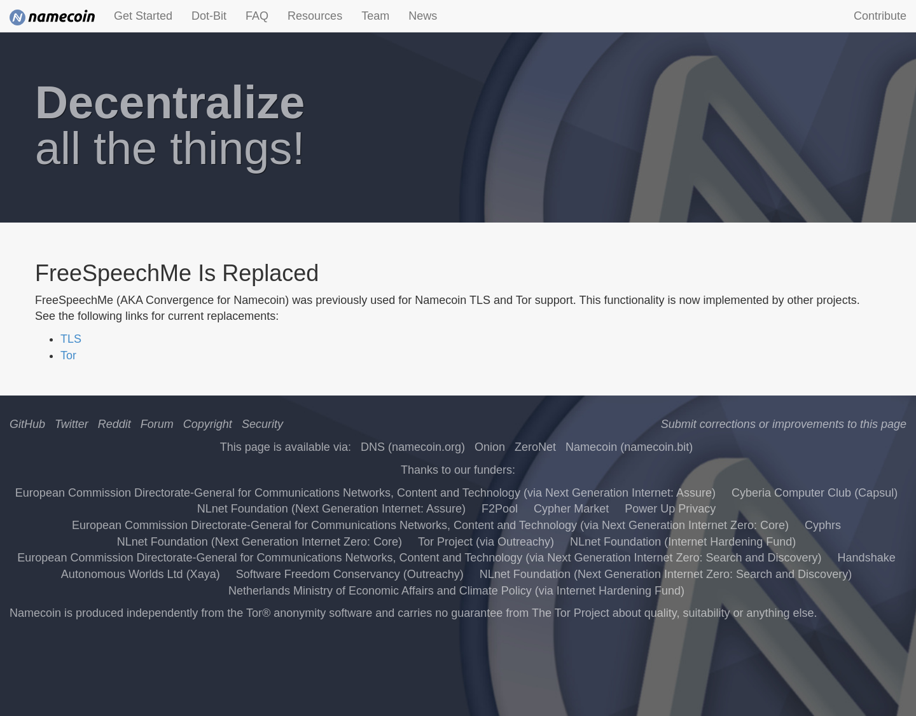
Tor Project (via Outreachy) (486, 541)
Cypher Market (571, 508)
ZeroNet (535, 447)
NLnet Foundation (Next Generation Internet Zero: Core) (259, 541)
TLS (70, 339)
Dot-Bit (208, 16)
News (422, 16)
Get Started (143, 16)
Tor (68, 355)
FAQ (257, 16)
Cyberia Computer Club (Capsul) (815, 492)
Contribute (880, 16)
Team (375, 16)
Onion (490, 447)
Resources (315, 16)
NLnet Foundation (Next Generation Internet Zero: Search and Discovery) (666, 574)
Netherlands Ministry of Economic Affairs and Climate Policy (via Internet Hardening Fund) (456, 590)
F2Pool (500, 508)
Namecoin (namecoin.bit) (629, 447)
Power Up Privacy (670, 508)
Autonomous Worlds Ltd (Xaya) (140, 574)
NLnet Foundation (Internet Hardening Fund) (683, 541)
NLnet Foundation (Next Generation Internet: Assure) (331, 508)
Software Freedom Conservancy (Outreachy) (350, 574)
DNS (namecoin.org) (413, 447)
